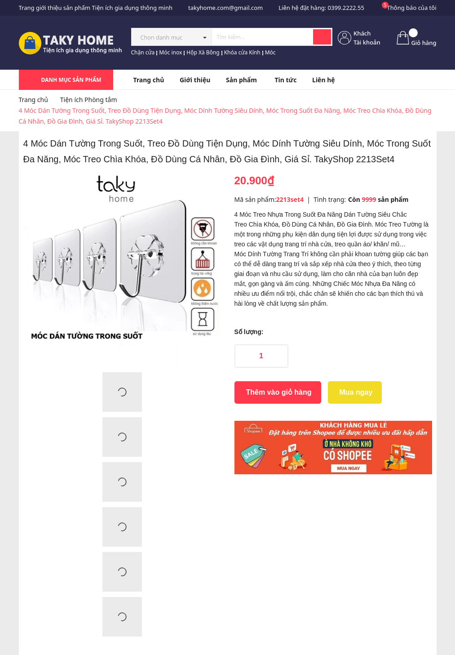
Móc (270, 52)
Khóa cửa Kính (242, 52)
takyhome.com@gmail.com (225, 8)
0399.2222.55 (346, 8)
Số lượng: (249, 331)
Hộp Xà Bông (202, 52)
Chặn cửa (143, 52)
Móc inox (170, 52)
